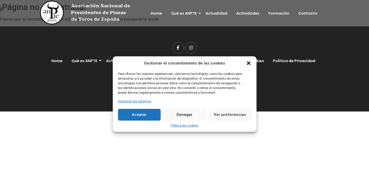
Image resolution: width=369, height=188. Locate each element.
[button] (248, 63)
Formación (278, 13)
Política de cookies (184, 125)
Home (156, 13)
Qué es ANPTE (185, 13)
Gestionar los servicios (134, 101)
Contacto (307, 13)
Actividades (248, 13)
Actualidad (216, 13)
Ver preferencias (230, 114)
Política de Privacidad (294, 60)
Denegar (184, 114)
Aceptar (139, 114)
